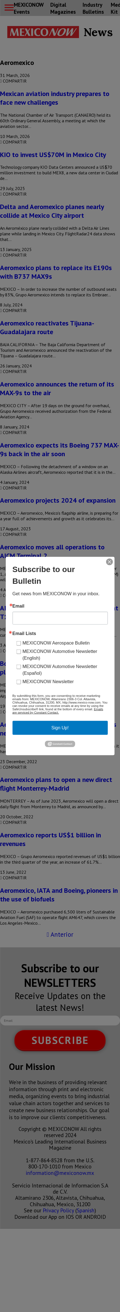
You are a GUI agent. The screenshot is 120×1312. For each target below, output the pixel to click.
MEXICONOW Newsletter (48, 681)
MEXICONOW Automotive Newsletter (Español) (59, 670)
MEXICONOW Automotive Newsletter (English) (59, 654)
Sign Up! (60, 727)
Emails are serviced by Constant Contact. (57, 710)
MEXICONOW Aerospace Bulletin (56, 643)
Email (18, 606)
